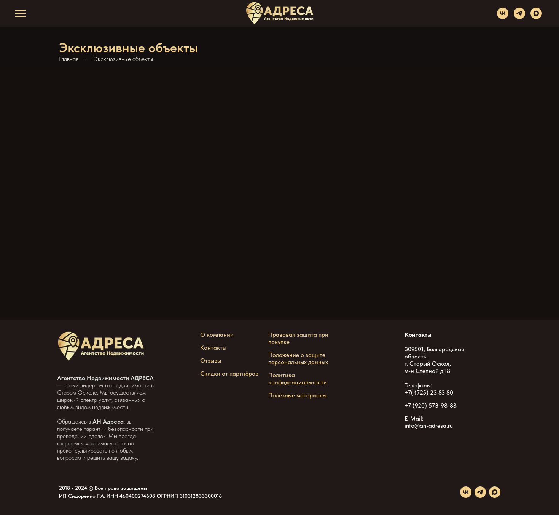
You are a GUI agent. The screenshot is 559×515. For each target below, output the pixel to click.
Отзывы (210, 360)
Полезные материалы (297, 395)
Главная (68, 58)
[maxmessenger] (536, 17)
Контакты (213, 347)
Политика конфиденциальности (297, 378)
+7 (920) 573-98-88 (431, 405)
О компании (217, 334)
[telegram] (519, 17)
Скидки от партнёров (229, 373)
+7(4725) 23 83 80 (429, 392)
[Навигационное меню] (20, 13)
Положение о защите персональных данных (298, 358)
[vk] (502, 17)
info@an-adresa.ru (429, 425)
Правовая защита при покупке (298, 338)
